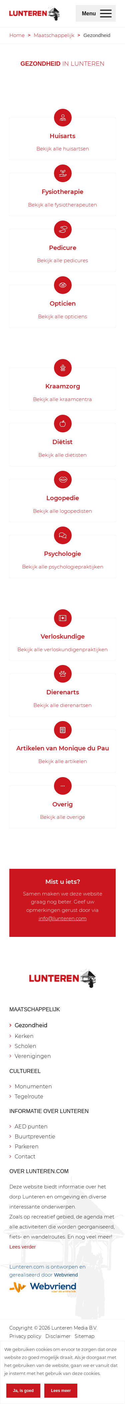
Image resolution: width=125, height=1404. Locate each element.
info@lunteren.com (63, 918)
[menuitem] (106, 13)
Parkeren (27, 1146)
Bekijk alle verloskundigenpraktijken (62, 649)
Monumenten (33, 1086)
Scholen (25, 1046)
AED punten (31, 1126)
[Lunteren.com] (34, 13)
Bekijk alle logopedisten (62, 511)
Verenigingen (33, 1056)
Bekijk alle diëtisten (62, 455)
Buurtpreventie (35, 1136)
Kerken (24, 1036)
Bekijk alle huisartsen (62, 148)
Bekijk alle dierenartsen (62, 705)
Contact (25, 1156)
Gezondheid (31, 1025)
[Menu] (106, 13)
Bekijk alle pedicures (62, 260)
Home (17, 35)
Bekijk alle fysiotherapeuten (62, 205)
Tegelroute (29, 1096)
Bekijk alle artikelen (62, 761)
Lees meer (61, 1390)
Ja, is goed (23, 1390)
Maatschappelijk (54, 35)
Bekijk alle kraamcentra (62, 399)
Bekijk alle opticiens (62, 316)
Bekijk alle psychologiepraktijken (62, 567)
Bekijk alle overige (62, 817)
